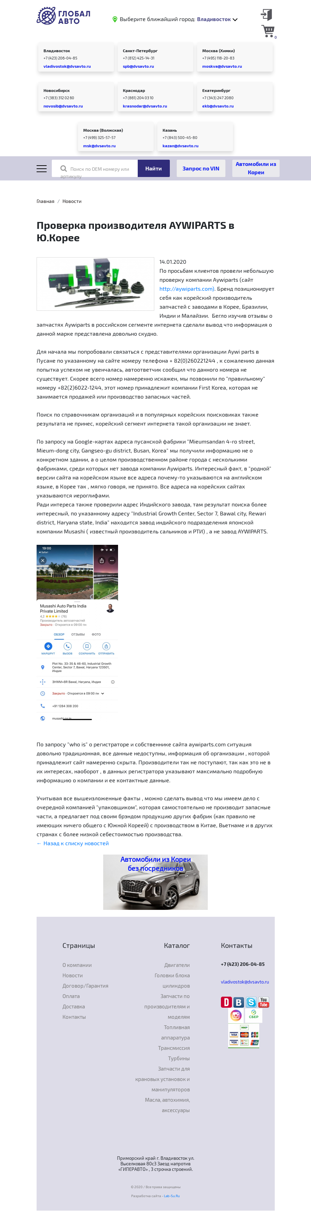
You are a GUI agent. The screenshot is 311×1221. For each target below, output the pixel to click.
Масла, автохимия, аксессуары (167, 1105)
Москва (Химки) (218, 50)
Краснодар (134, 90)
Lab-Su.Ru (172, 1196)
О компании (77, 965)
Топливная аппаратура (175, 1032)
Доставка (73, 1006)
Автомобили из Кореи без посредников (155, 863)
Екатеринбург (216, 90)
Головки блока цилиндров (172, 980)
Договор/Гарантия (85, 985)
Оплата (71, 996)
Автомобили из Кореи (256, 167)
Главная (46, 201)
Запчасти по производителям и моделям (167, 1006)
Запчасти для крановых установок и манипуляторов (162, 1078)
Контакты (74, 1017)
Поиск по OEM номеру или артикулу (94, 172)
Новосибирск (56, 90)
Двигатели (177, 965)
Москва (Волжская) (103, 130)
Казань (170, 130)
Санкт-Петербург (140, 50)
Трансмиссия (174, 1048)
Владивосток (56, 50)
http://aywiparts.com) (186, 288)
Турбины (179, 1058)
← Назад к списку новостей (73, 843)
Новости (71, 201)
